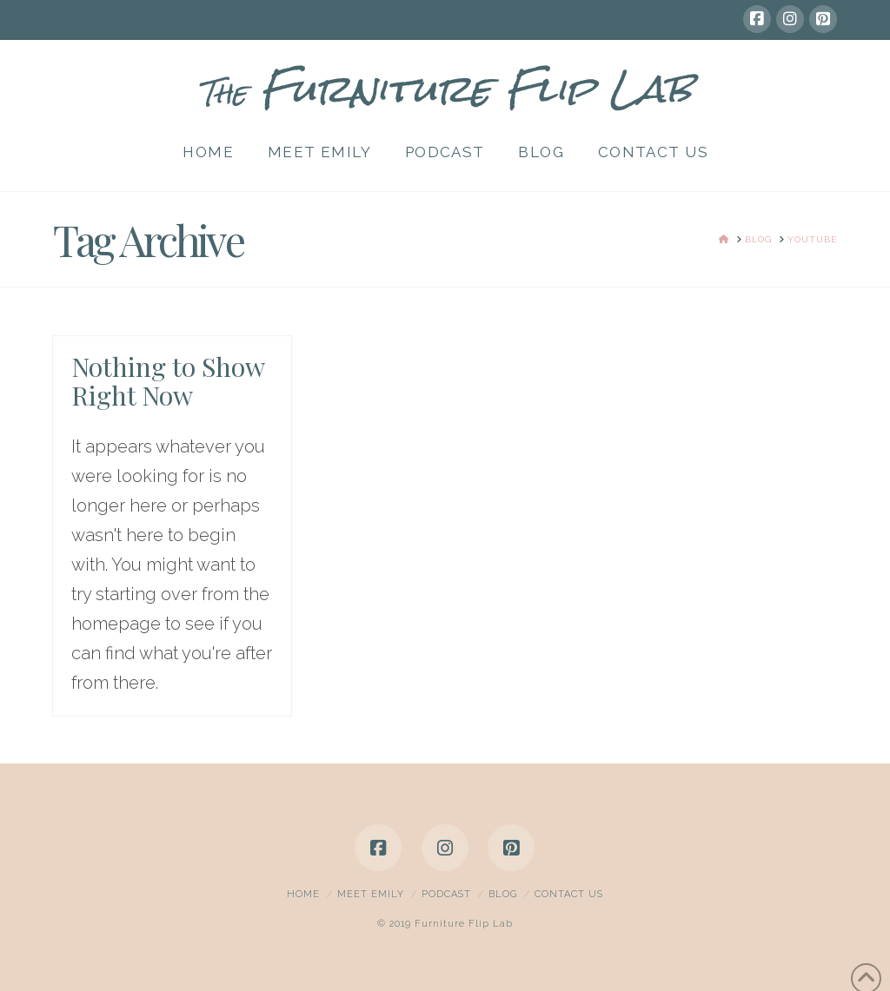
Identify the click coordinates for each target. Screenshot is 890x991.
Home (303, 894)
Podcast (446, 894)
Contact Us (569, 894)
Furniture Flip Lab (445, 88)
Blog (502, 894)
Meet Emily (370, 894)
